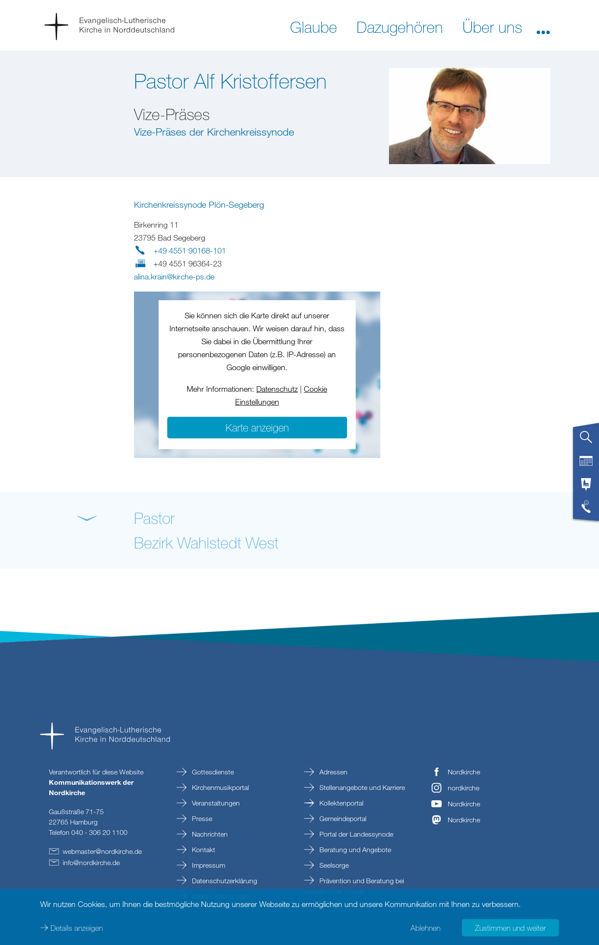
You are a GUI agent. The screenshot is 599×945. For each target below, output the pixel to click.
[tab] (586, 440)
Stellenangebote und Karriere (361, 787)
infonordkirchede (91, 862)
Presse (201, 818)
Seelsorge (333, 865)
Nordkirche (464, 772)
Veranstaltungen (215, 803)
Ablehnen (425, 927)
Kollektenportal (340, 803)
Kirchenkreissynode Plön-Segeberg (199, 204)
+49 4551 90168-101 (189, 250)
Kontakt (202, 849)
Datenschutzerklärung (223, 881)
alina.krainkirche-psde (174, 276)
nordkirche (463, 788)
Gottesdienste (212, 772)
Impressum (207, 865)
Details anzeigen (77, 927)
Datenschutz (277, 388)
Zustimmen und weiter (510, 927)
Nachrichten (209, 834)
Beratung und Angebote (354, 849)
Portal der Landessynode (355, 834)
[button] (543, 26)
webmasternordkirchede (102, 851)
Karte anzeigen (257, 427)
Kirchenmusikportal (219, 787)
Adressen (332, 772)
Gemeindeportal (342, 818)
